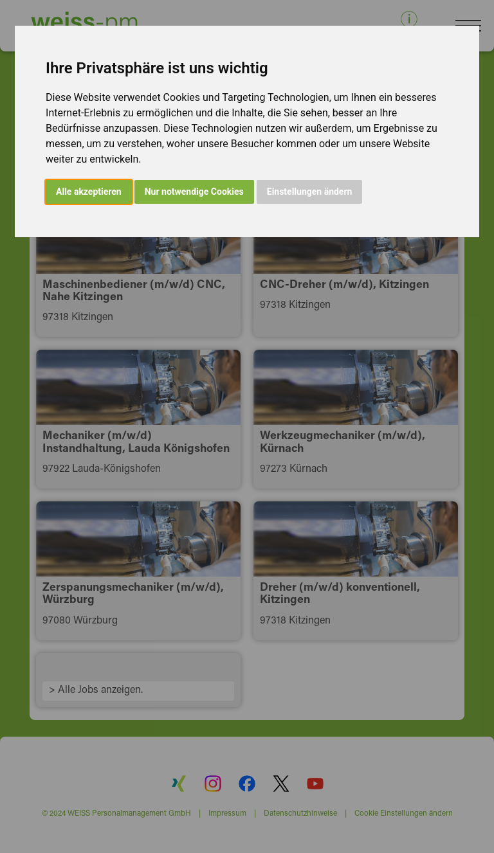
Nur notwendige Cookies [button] (194, 191)
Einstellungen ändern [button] (309, 191)
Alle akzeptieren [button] (89, 191)
